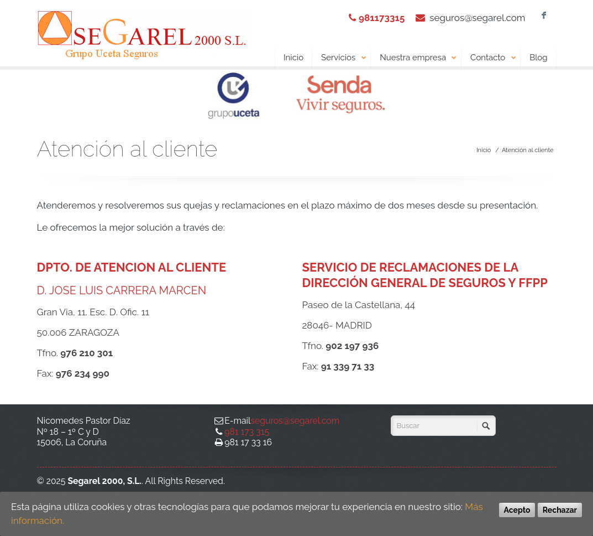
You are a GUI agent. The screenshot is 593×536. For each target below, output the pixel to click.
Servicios (343, 58)
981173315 (382, 17)
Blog (538, 58)
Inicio (293, 58)
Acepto (517, 510)
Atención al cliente (528, 150)
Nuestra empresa (418, 58)
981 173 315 (246, 431)
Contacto (493, 58)
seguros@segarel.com (477, 17)
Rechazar (560, 510)
